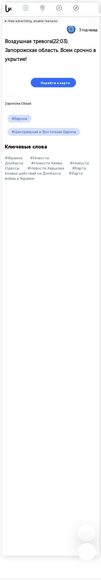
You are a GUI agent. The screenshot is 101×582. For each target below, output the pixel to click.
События (25, 8)
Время (59, 8)
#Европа (19, 118)
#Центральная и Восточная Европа (44, 132)
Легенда (76, 8)
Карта (42, 8)
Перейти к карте (52, 82)
